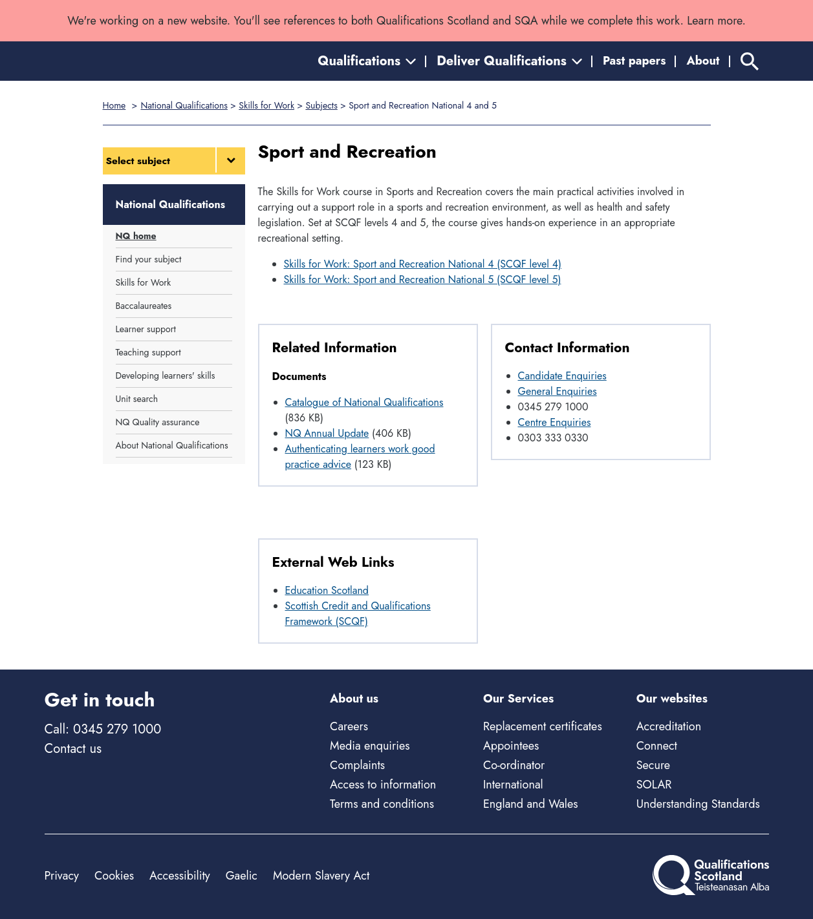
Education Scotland (327, 590)
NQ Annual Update (327, 433)
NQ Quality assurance (158, 422)
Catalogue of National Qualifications (364, 402)
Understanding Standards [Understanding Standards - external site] (698, 804)
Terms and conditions (382, 804)
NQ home (136, 235)
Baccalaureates (144, 305)
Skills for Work (266, 105)
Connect (656, 745)
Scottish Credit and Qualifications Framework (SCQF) (358, 613)
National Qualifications (183, 105)
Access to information (383, 784)
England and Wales (530, 804)
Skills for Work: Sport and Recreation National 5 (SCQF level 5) (422, 279)
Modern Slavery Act (321, 875)
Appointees (511, 745)
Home (114, 105)
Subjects (321, 105)
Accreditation (668, 726)
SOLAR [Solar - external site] (654, 784)
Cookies (114, 875)
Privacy (62, 875)
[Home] (103, 61)
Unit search (137, 398)
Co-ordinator (514, 765)
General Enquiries (557, 391)
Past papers (634, 60)
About (702, 60)
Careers (349, 726)
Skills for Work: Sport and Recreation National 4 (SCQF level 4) (423, 264)
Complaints (357, 765)
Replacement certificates (542, 726)
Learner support (146, 328)
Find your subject (149, 259)
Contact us (73, 748)
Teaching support (148, 352)
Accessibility (179, 875)
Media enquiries (369, 745)
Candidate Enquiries (562, 375)
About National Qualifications (172, 445)
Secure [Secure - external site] (653, 765)
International (513, 784)
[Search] (749, 61)
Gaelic (241, 875)
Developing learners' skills (165, 375)
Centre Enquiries (554, 422)
